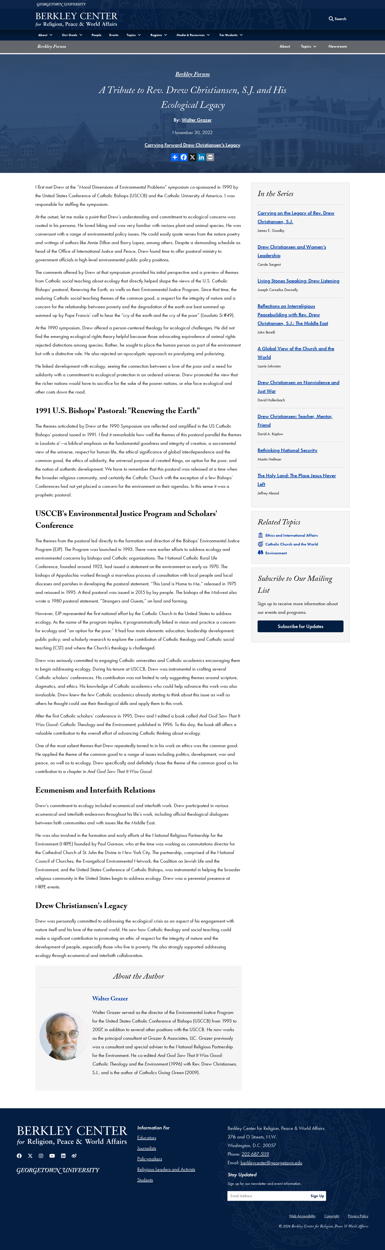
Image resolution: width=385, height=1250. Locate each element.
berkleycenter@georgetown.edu (271, 1162)
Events (114, 35)
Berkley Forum (51, 47)
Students (145, 1180)
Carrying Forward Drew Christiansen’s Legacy (192, 145)
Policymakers (149, 1158)
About (285, 46)
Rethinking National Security (287, 450)
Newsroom (339, 46)
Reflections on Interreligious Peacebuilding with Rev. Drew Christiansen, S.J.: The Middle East (293, 314)
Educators (146, 1137)
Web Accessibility (302, 1216)
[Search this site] (338, 19)
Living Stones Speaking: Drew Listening (298, 281)
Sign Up (317, 1195)
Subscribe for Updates (300, 626)
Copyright (331, 1216)
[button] (309, 47)
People (96, 35)
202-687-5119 (255, 1154)
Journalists (146, 1148)
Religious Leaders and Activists (166, 1169)
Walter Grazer (197, 120)
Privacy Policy (358, 1216)
